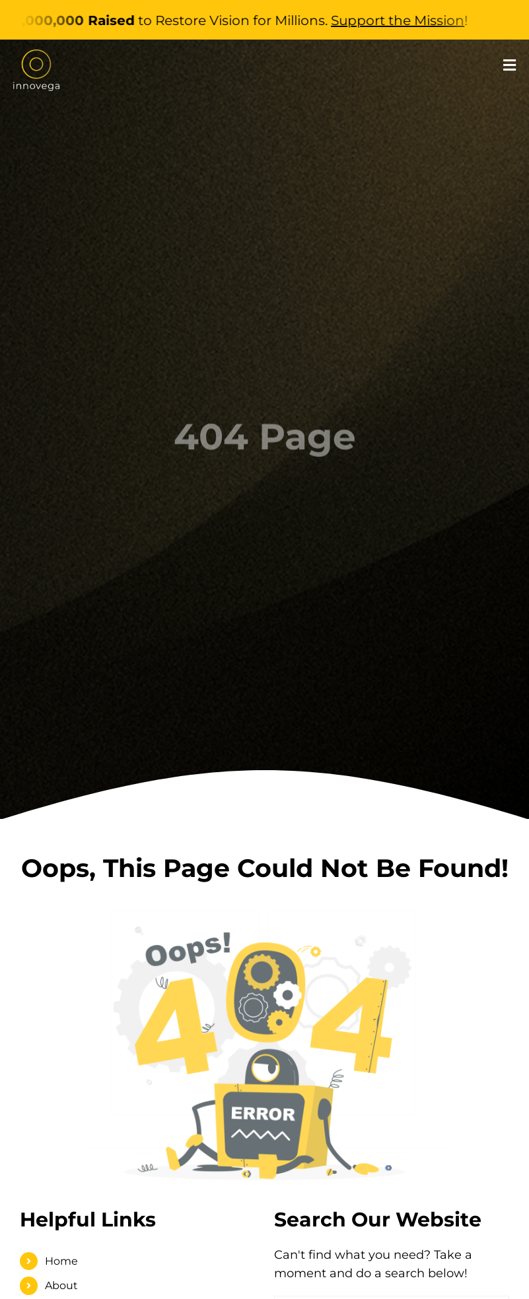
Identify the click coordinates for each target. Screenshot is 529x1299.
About (61, 1285)
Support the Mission (405, 20)
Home (61, 1261)
